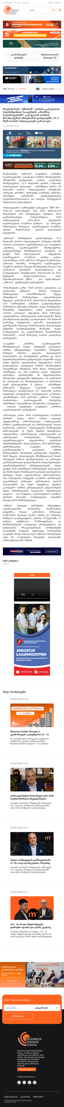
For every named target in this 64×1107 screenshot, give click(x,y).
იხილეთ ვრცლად (26, 1069)
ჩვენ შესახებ (8, 2)
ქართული (57, 2)
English (50, 2)
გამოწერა (18, 1016)
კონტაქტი (25, 2)
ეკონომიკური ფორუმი (19, 56)
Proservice (13, 1102)
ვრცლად (12, 981)
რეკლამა (17, 2)
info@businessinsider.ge (26, 1077)
